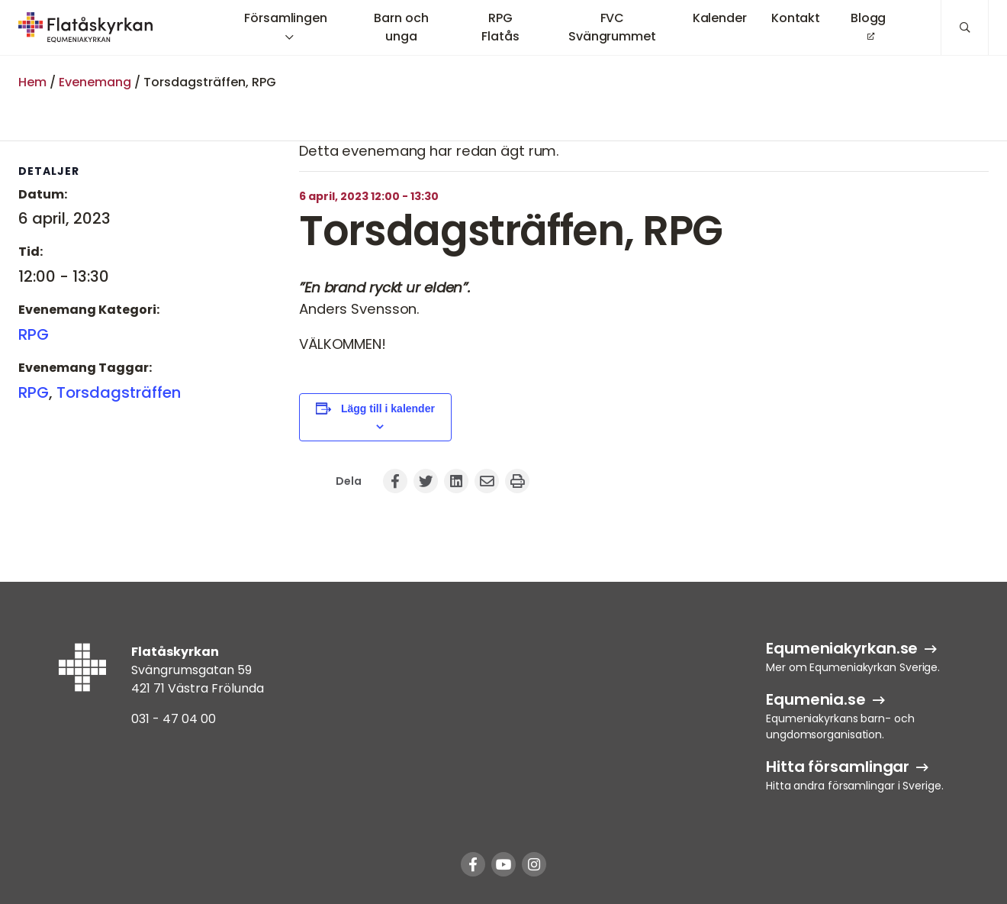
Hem (32, 82)
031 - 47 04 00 (173, 719)
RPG (33, 334)
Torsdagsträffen (118, 392)
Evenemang (95, 82)
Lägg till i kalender (388, 408)
